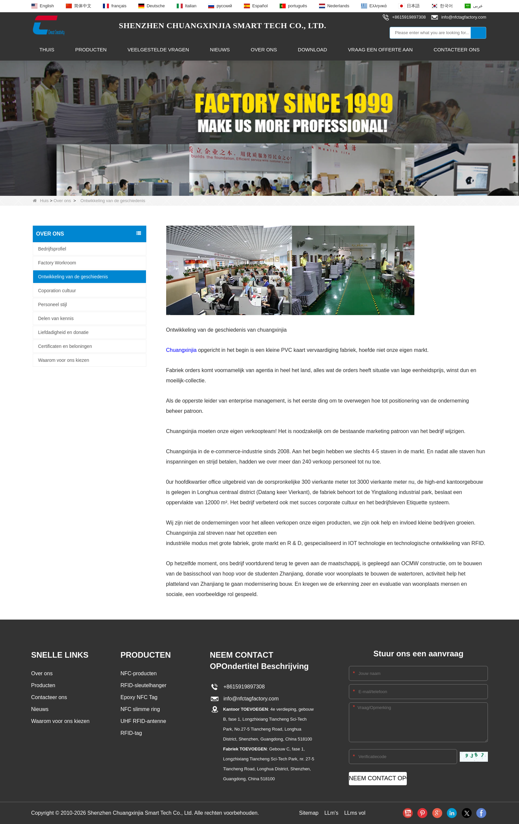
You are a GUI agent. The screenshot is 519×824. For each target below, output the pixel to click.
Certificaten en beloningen (65, 346)
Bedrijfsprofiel (52, 248)
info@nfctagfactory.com (249, 698)
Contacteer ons (457, 49)
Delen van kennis (55, 318)
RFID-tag (131, 733)
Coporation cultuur (57, 290)
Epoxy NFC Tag (139, 697)
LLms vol (354, 813)
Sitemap (308, 813)
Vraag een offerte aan (380, 49)
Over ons (264, 49)
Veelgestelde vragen (158, 49)
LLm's (331, 813)
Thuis (46, 49)
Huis (41, 200)
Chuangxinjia (181, 350)
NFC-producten (138, 673)
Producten (91, 49)
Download (312, 49)
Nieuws (220, 49)
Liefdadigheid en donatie (63, 332)
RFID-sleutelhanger (143, 685)
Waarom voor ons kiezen (63, 359)
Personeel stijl (52, 304)
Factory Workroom (57, 262)
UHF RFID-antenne (143, 721)
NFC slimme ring (140, 709)
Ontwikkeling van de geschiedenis (73, 276)
